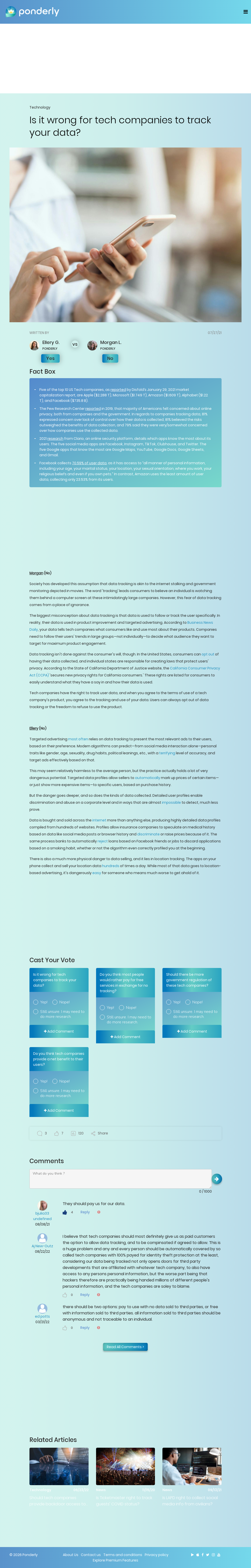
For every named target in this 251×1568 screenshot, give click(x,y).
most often (78, 739)
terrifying (167, 753)
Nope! (64, 1002)
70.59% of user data (89, 463)
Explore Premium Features (115, 1560)
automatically (147, 777)
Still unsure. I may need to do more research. (62, 1014)
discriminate (148, 834)
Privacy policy (156, 1554)
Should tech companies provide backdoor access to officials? (57, 1501)
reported (118, 389)
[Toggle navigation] (245, 11)
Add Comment (59, 1031)
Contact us (91, 1554)
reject (103, 841)
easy (96, 872)
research (55, 438)
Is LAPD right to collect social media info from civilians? (190, 1501)
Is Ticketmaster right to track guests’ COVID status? (124, 1501)
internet (99, 820)
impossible (171, 802)
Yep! (43, 1002)
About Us (70, 1554)
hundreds (110, 865)
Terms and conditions (122, 1554)
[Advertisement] (125, 58)
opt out (208, 654)
